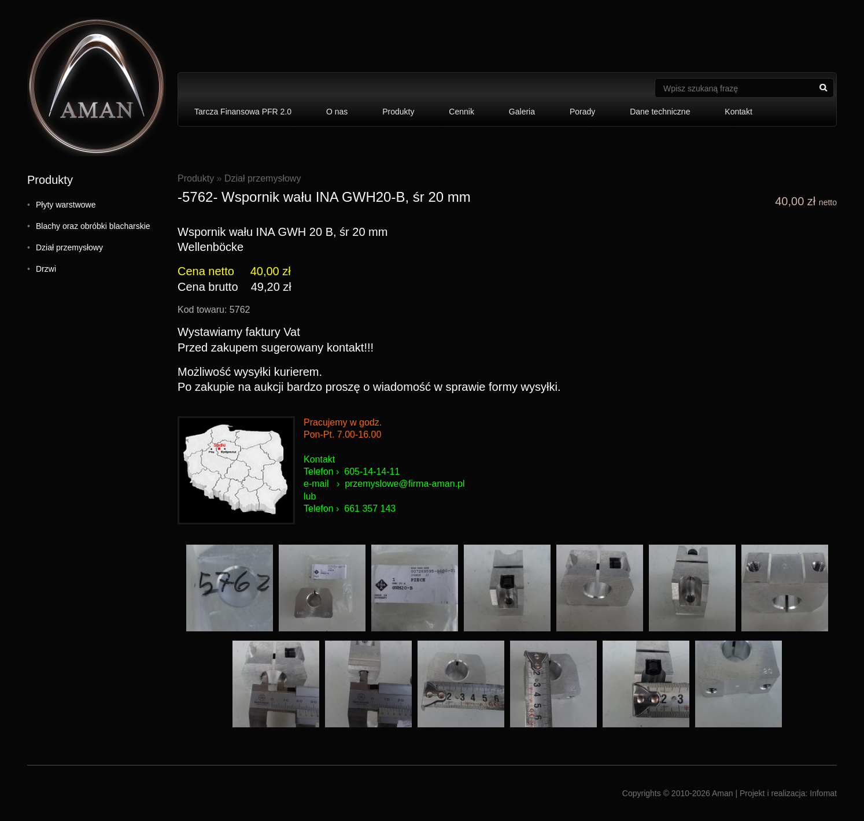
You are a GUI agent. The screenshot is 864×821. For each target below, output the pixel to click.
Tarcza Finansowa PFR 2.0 (242, 111)
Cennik (461, 111)
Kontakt (738, 111)
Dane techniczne (660, 111)
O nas (337, 111)
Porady (582, 111)
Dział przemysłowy (69, 247)
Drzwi (46, 268)
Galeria (522, 111)
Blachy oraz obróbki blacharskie (93, 226)
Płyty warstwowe (65, 204)
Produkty (398, 111)
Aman (722, 793)
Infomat (823, 793)
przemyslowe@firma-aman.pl (404, 484)
